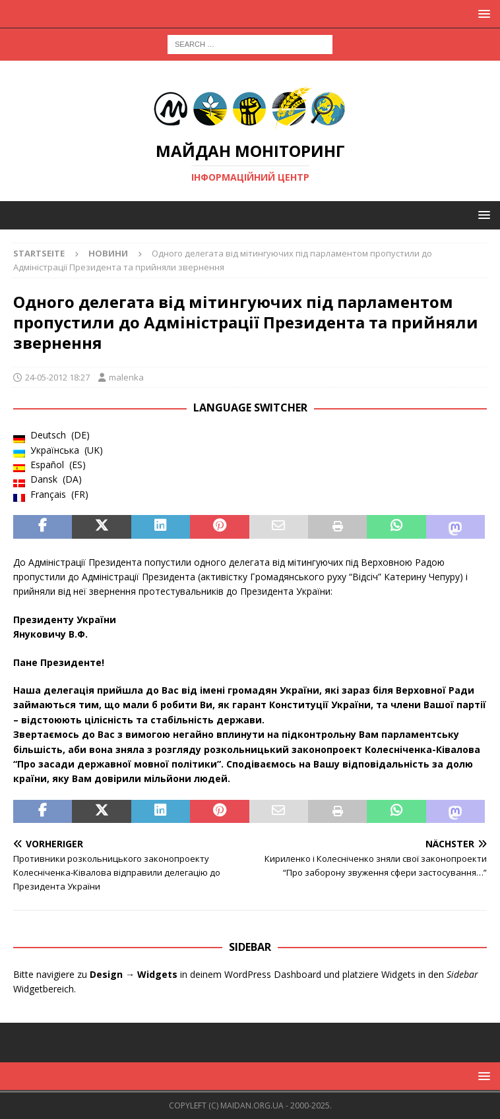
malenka (126, 377)
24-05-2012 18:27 (57, 377)
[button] (482, 13)
